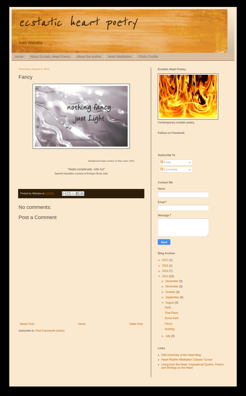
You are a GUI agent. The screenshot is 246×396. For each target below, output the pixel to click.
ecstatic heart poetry (77, 22)
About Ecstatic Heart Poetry (50, 56)
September (172, 297)
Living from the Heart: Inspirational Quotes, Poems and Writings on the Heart (192, 366)
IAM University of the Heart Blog (181, 355)
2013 (165, 276)
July (168, 336)
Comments (168, 169)
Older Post (136, 324)
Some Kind (171, 318)
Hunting (169, 329)
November (172, 286)
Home (19, 56)
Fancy (168, 323)
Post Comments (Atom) (50, 330)
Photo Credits (148, 56)
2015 (165, 265)
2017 (165, 260)
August (170, 302)
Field (168, 307)
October (170, 292)
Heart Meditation (120, 56)
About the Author (89, 56)
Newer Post (27, 324)
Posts (165, 162)
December (172, 281)
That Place (171, 312)
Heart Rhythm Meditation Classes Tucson (187, 359)
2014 (165, 271)
